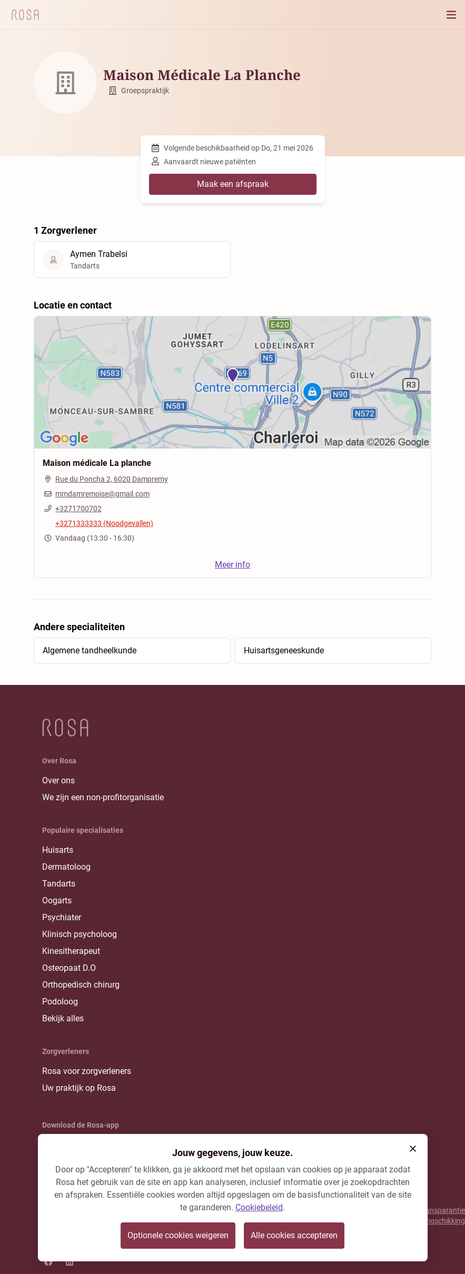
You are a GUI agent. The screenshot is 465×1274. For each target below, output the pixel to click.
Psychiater (61, 917)
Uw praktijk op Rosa (79, 1088)
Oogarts (57, 900)
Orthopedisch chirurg (81, 985)
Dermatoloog (66, 867)
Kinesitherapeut (71, 951)
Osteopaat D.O (69, 968)
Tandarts (58, 884)
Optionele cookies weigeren (178, 1235)
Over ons (58, 780)
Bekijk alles (63, 1018)
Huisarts (57, 850)
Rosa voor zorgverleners (86, 1071)
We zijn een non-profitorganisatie (103, 797)
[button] (413, 1148)
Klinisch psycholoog (79, 934)
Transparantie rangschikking (442, 1215)
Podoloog (60, 1002)
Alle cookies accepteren (294, 1235)
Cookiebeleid (259, 1207)
